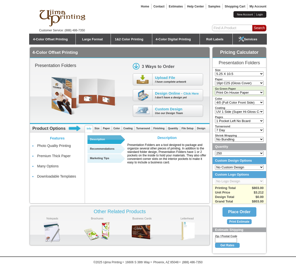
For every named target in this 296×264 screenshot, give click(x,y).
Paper (106, 128)
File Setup (188, 128)
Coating (128, 128)
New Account (245, 14)
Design (201, 128)
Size (96, 128)
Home (145, 6)
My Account (257, 6)
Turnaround (143, 128)
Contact (159, 6)
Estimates (176, 6)
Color (116, 128)
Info (89, 128)
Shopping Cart (235, 6)
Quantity (173, 128)
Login (259, 14)
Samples (214, 6)
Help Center (195, 6)
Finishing (158, 128)
